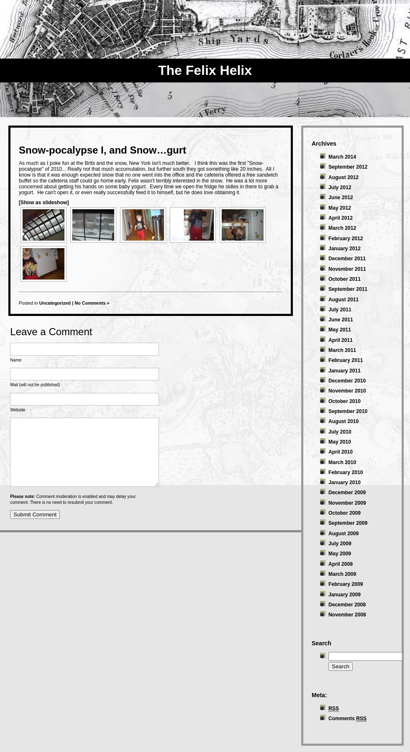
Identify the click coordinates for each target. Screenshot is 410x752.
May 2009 (339, 554)
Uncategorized (55, 302)
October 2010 (344, 401)
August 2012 (343, 177)
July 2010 (339, 432)
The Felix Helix (205, 70)
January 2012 (344, 249)
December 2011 (347, 259)
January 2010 (344, 482)
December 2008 (347, 605)
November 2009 (347, 503)
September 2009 (347, 523)
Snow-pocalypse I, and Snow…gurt (102, 150)
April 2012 (340, 218)
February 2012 (345, 238)
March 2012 (342, 228)
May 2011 (339, 330)
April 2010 (340, 452)
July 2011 (339, 310)
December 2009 (347, 492)
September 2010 (347, 411)
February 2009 (345, 584)
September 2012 (347, 167)
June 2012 (340, 197)
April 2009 (340, 564)
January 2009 (344, 595)
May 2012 (339, 208)
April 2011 (340, 340)
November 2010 (347, 391)
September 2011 (347, 289)
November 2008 (347, 615)
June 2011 (340, 320)
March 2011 (342, 350)
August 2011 (343, 300)
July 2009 (339, 544)
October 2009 (344, 513)
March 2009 (342, 574)
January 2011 (344, 371)
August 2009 (343, 533)
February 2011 (345, 360)
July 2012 (339, 187)
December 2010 (347, 381)
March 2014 (342, 157)
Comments (347, 719)
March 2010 (342, 462)
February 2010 (345, 472)
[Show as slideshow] (44, 202)
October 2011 (344, 279)
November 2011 (347, 269)
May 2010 (339, 442)
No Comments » (91, 302)
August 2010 (343, 421)
